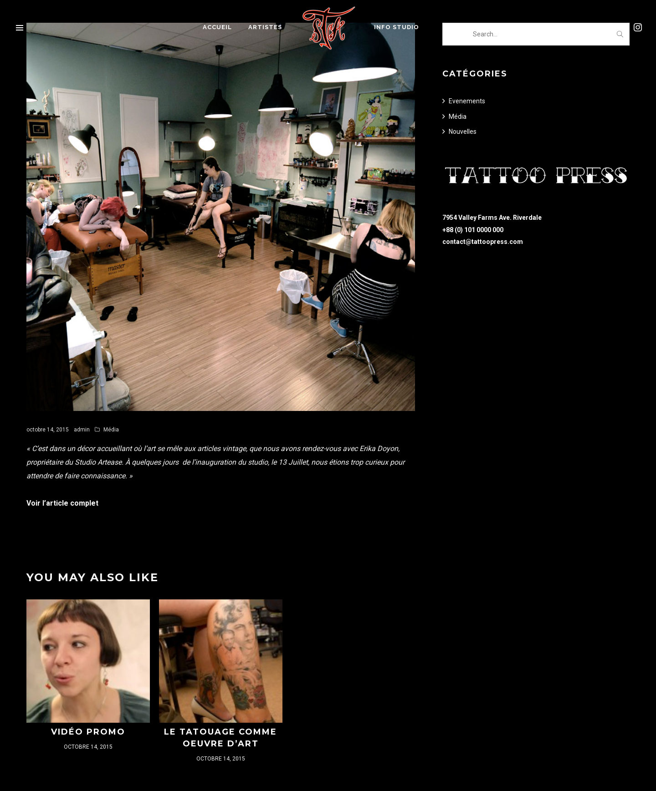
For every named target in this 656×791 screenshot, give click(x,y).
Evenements (467, 101)
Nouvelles (463, 131)
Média (111, 429)
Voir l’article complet (62, 503)
